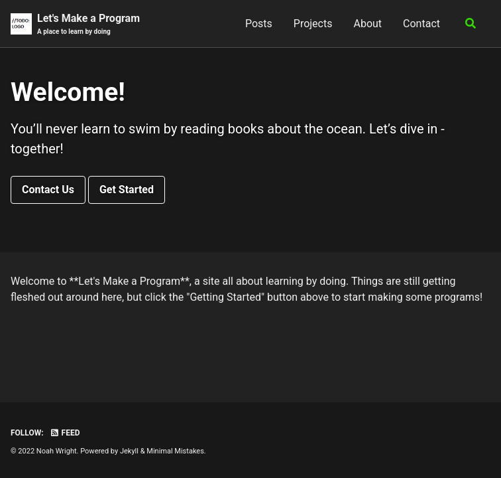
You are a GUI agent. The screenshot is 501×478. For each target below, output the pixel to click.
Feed (65, 433)
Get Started (126, 189)
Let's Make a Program (88, 24)
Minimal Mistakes (175, 451)
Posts (258, 23)
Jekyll (129, 451)
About (367, 23)
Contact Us (48, 189)
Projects (313, 23)
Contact (421, 23)
